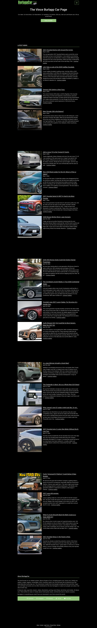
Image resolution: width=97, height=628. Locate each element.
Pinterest (50, 598)
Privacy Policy (53, 625)
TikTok (58, 598)
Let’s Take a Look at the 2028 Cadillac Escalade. (58, 67)
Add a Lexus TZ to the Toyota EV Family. (56, 152)
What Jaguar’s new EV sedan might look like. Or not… (60, 407)
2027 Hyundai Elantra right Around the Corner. (58, 50)
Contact (41, 625)
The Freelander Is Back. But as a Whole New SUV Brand (61, 384)
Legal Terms (46, 625)
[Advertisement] (48, 33)
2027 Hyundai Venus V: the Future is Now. (56, 537)
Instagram (39, 598)
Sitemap (58, 625)
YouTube (67, 598)
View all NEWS (48, 20)
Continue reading (61, 80)
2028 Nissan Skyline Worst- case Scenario (57, 217)
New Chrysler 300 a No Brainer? (53, 111)
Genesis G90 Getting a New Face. (54, 89)
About (38, 625)
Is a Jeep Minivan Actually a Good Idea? (56, 363)
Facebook (30, 598)
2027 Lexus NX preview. (51, 493)
